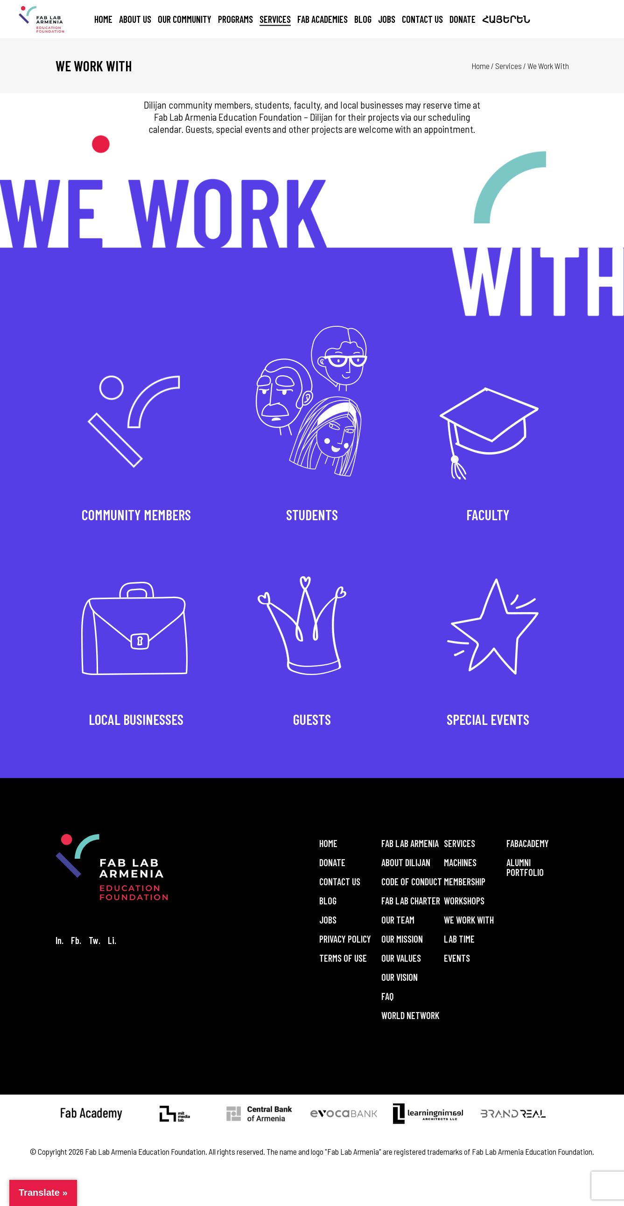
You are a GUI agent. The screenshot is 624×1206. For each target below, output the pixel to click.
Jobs (328, 919)
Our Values (401, 958)
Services (508, 65)
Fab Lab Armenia (410, 843)
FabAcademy (527, 843)
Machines (460, 862)
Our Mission (402, 938)
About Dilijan (405, 862)
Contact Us (339, 881)
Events (457, 958)
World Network (410, 1015)
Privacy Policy (345, 938)
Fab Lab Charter (410, 900)
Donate (332, 862)
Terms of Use (343, 958)
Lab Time (459, 938)
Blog (328, 900)
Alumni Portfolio (525, 867)
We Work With (469, 919)
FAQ (387, 996)
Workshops (464, 900)
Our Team (397, 919)
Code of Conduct (411, 881)
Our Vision (399, 977)
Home (481, 65)
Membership (464, 881)
